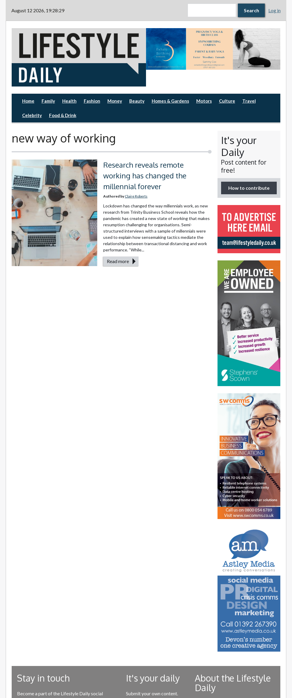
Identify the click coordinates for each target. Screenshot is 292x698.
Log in (274, 10)
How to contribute (249, 188)
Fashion (92, 101)
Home (28, 101)
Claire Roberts (136, 196)
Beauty (137, 101)
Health (69, 101)
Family (48, 101)
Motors (204, 101)
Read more (118, 261)
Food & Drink (62, 115)
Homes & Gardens (170, 101)
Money (114, 101)
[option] (213, 49)
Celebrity (32, 115)
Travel (249, 101)
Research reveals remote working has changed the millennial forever (144, 175)
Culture (227, 101)
